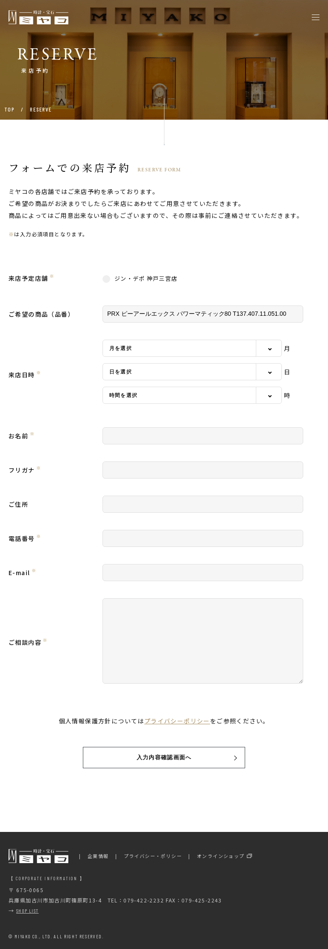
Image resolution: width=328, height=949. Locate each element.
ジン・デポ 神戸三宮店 (139, 278)
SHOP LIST (27, 911)
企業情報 (98, 855)
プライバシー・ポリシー (153, 855)
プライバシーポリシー (177, 721)
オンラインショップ (221, 855)
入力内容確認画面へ (164, 757)
